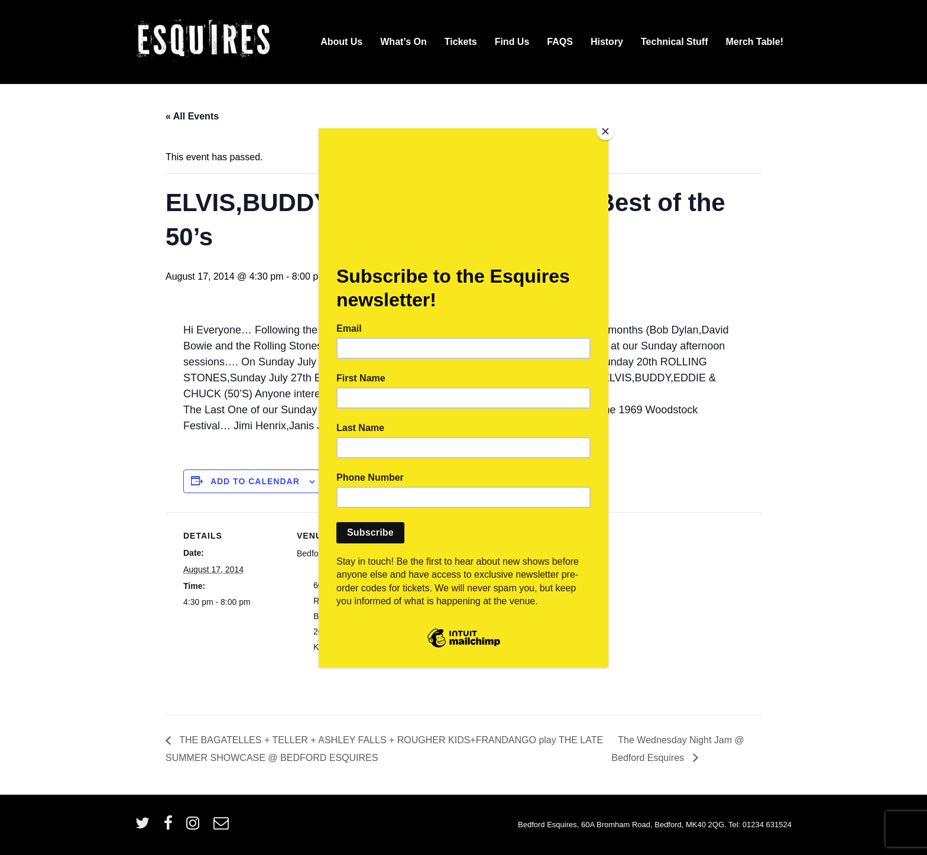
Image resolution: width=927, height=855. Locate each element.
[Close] (605, 131)
